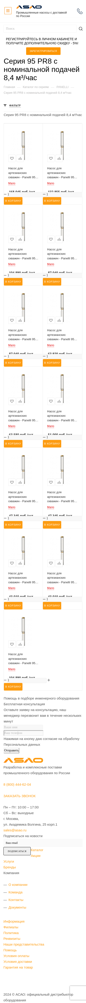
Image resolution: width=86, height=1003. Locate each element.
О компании (18, 885)
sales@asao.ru (14, 830)
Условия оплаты (16, 956)
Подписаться (17, 851)
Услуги (8, 861)
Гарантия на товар (18, 967)
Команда (15, 892)
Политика (11, 933)
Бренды (9, 867)
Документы (17, 907)
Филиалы (10, 927)
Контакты (15, 900)
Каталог (37, 850)
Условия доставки (17, 961)
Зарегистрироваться (43, 51)
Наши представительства (23, 944)
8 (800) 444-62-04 (80, 11)
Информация (14, 921)
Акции (35, 856)
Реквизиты (11, 939)
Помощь (10, 950)
